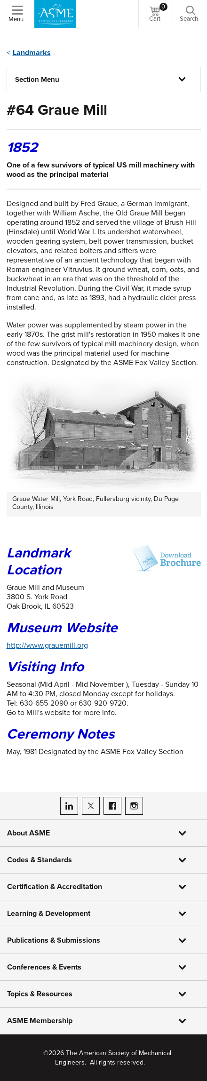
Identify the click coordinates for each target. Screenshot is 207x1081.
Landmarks (32, 52)
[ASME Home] (55, 14)
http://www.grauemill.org (47, 645)
